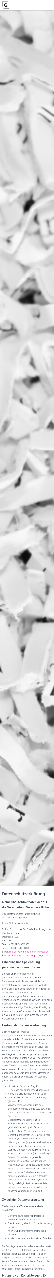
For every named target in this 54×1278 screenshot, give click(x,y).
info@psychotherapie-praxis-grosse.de (29, 951)
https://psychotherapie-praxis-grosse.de (31, 955)
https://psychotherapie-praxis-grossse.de (23, 1035)
